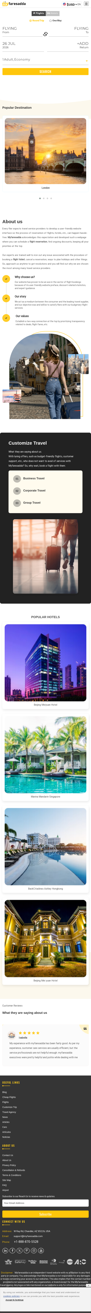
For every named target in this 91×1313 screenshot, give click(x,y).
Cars (4, 1127)
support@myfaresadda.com (28, 1236)
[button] (40, 198)
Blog (4, 1092)
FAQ (4, 1185)
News (5, 1117)
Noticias (6, 1137)
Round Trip (36, 20)
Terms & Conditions (11, 1175)
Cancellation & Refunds (13, 1170)
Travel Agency (9, 1112)
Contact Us (7, 1155)
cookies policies (11, 1296)
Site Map (6, 1180)
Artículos (6, 1132)
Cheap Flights (9, 1097)
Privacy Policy (9, 1165)
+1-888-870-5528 (26, 1242)
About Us (6, 1160)
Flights (5, 1102)
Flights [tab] (38, 13)
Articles (5, 1122)
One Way (55, 20)
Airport (5, 1190)
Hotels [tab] (52, 13)
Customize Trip (9, 1107)
